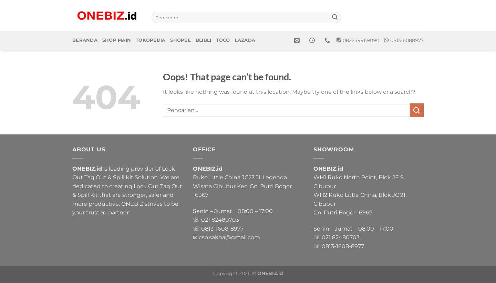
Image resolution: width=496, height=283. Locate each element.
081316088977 (407, 40)
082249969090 (361, 40)
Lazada (245, 40)
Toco (223, 40)
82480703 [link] (225, 219)
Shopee (180, 40)
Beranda (84, 40)
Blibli (203, 40)
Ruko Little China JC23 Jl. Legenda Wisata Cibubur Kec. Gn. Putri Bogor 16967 (242, 186)
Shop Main (116, 40)
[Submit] (335, 17)
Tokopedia (150, 40)
